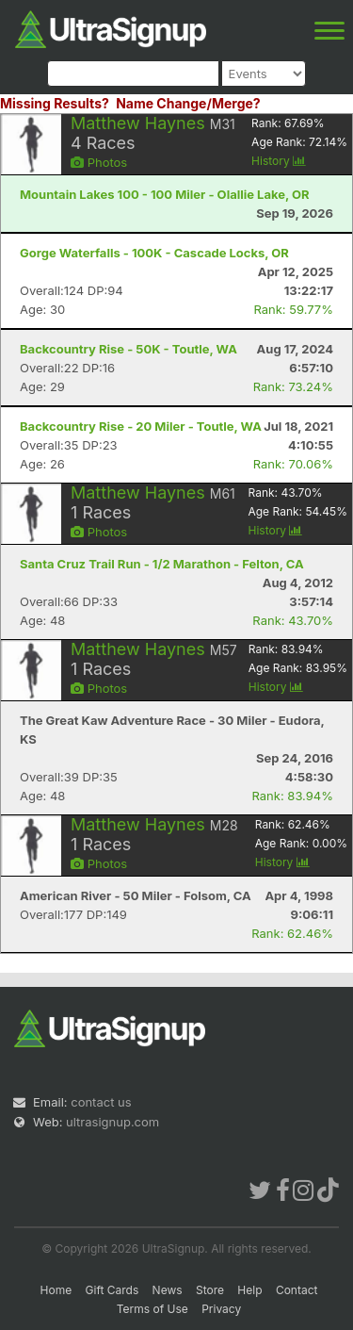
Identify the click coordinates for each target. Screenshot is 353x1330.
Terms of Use (152, 1309)
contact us (101, 1101)
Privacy (221, 1309)
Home (56, 1290)
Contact (297, 1290)
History (278, 161)
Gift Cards (112, 1290)
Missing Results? (54, 103)
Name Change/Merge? (188, 103)
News (167, 1290)
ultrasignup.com (112, 1121)
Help (249, 1290)
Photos (99, 162)
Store (210, 1290)
